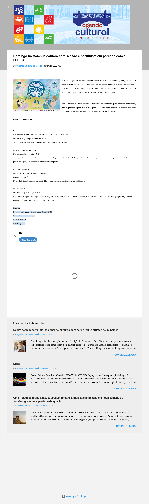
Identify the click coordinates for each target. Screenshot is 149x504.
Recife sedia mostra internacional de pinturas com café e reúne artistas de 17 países (65, 330)
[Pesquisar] (140, 7)
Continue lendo (125, 355)
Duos (16, 363)
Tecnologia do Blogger (74, 496)
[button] (134, 56)
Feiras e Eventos (28, 239)
